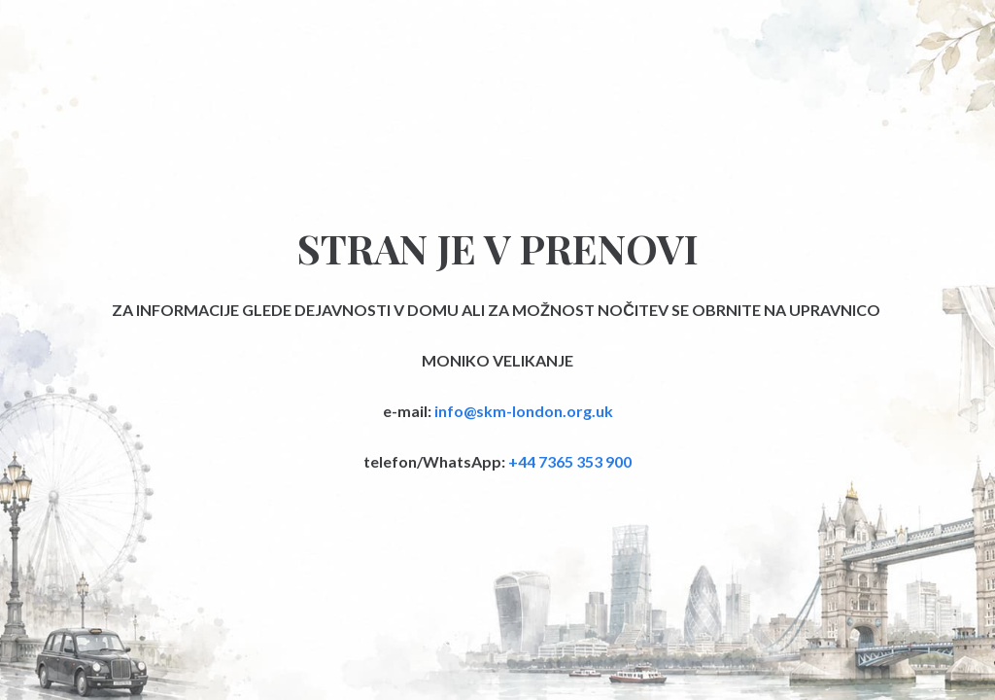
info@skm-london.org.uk (523, 411)
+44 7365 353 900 (570, 461)
